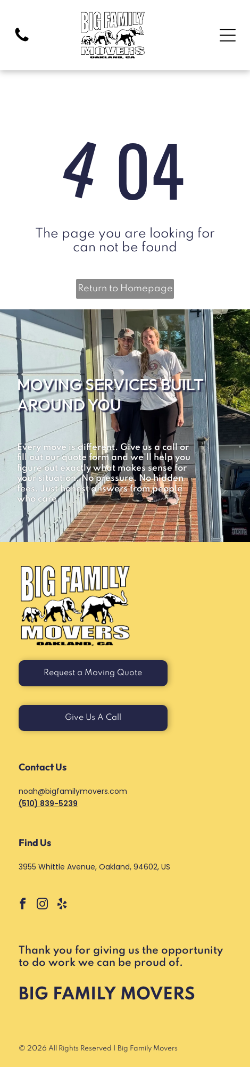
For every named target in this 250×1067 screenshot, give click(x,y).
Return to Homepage (125, 288)
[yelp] (62, 905)
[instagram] (42, 905)
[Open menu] (228, 35)
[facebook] (22, 905)
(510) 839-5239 (48, 803)
